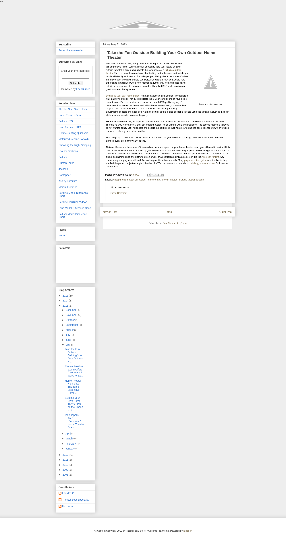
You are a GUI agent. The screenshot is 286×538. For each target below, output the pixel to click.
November (71, 315)
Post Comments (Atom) (175, 223)
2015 (66, 295)
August (69, 329)
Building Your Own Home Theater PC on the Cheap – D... (74, 404)
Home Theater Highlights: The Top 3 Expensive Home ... (73, 386)
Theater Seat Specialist (75, 499)
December (71, 309)
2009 (66, 469)
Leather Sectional (68, 151)
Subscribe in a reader (71, 50)
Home (168, 211)
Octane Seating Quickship (73, 133)
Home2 (63, 235)
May (68, 344)
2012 (66, 454)
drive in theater (169, 179)
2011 (66, 459)
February (70, 443)
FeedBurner (83, 89)
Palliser (63, 157)
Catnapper (64, 175)
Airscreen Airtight (210, 157)
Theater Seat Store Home (73, 109)
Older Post (225, 211)
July (68, 334)
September (72, 324)
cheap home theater (123, 179)
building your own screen (202, 163)
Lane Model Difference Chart (75, 208)
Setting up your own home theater (123, 96)
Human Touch (66, 163)
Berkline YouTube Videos (73, 202)
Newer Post (110, 211)
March (69, 438)
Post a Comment (118, 193)
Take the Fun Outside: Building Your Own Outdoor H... (74, 355)
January (70, 448)
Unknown (67, 506)
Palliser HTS (66, 121)
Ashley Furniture (68, 181)
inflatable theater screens (191, 179)
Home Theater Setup (70, 115)
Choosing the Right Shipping (75, 145)
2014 (66, 300)
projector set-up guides (196, 160)
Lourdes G (68, 493)
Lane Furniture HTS (70, 127)
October (70, 319)
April (68, 433)
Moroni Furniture (68, 187)
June (68, 339)
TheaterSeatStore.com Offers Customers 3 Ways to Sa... (74, 371)
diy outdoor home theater (148, 179)
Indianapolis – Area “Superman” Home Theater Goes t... (74, 421)
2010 (66, 464)
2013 (66, 305)
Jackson (63, 169)
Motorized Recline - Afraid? (74, 139)
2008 (66, 474)
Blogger (187, 530)
